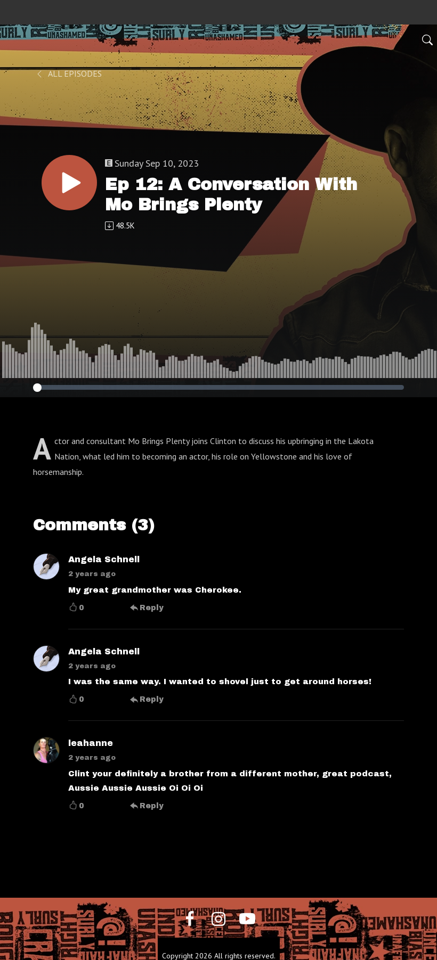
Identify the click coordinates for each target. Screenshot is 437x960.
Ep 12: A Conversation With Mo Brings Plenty (231, 194)
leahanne (90, 743)
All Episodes (68, 73)
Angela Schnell (104, 559)
